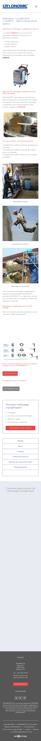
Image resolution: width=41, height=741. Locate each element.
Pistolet (20, 441)
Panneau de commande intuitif (20, 462)
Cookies (27, 729)
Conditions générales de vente (21, 732)
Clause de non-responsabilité (13, 729)
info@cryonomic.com (20, 675)
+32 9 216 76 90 (22, 673)
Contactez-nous (10, 373)
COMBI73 (6, 57)
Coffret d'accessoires (20, 457)
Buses (20, 446)
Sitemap (35, 729)
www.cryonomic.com (20, 677)
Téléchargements (20, 467)
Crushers (20, 451)
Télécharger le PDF (11, 388)
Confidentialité (29, 727)
